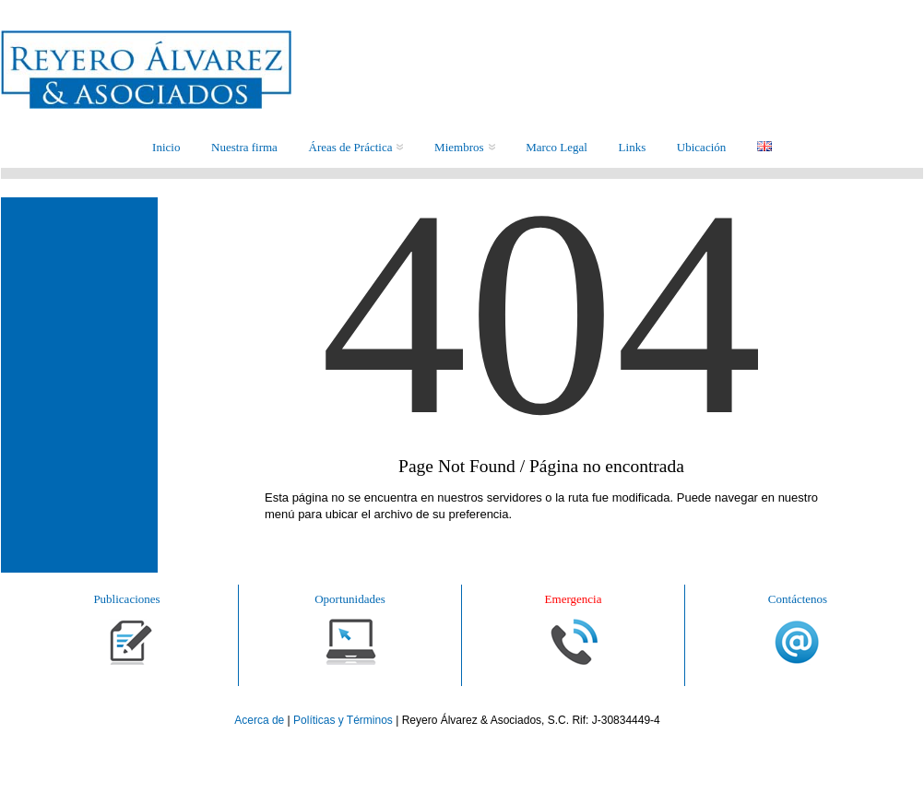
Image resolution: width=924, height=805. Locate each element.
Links (632, 147)
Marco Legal (556, 147)
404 (541, 373)
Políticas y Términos (343, 720)
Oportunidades (349, 599)
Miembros (464, 147)
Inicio (166, 147)
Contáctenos (797, 599)
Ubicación (701, 147)
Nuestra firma (244, 147)
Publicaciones (126, 599)
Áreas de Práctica (356, 147)
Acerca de (260, 720)
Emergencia (573, 599)
